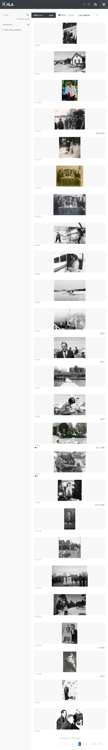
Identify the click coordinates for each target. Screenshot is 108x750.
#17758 (38, 588)
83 (99, 744)
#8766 (37, 359)
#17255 (38, 159)
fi (84, 4)
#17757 (38, 559)
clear (51, 15)
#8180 (37, 45)
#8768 (37, 416)
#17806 (38, 645)
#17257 (38, 131)
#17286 (38, 102)
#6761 (37, 474)
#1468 (37, 502)
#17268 (38, 674)
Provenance (8, 25)
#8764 (37, 388)
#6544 (37, 731)
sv (89, 4)
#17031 (38, 188)
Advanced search (23, 19)
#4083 (37, 445)
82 (94, 744)
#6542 (37, 702)
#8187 (37, 74)
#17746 (38, 531)
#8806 (37, 245)
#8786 (37, 331)
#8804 (37, 302)
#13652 (38, 216)
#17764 (38, 616)
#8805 (37, 274)
